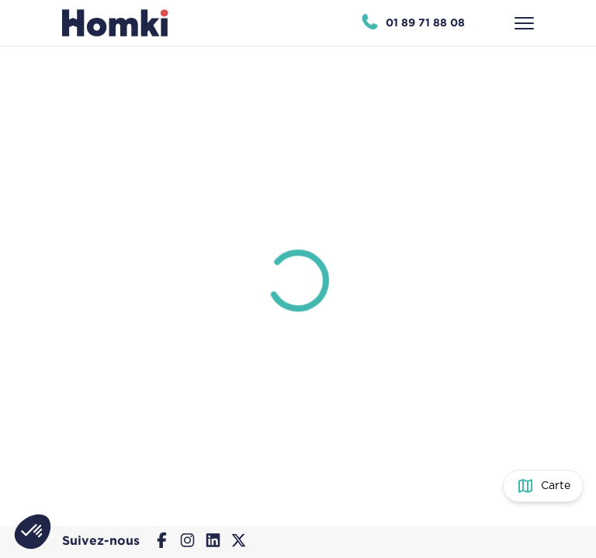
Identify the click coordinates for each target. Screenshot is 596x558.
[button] (32, 531)
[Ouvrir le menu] (524, 23)
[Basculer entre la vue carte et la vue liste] (543, 486)
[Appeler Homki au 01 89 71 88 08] (412, 23)
